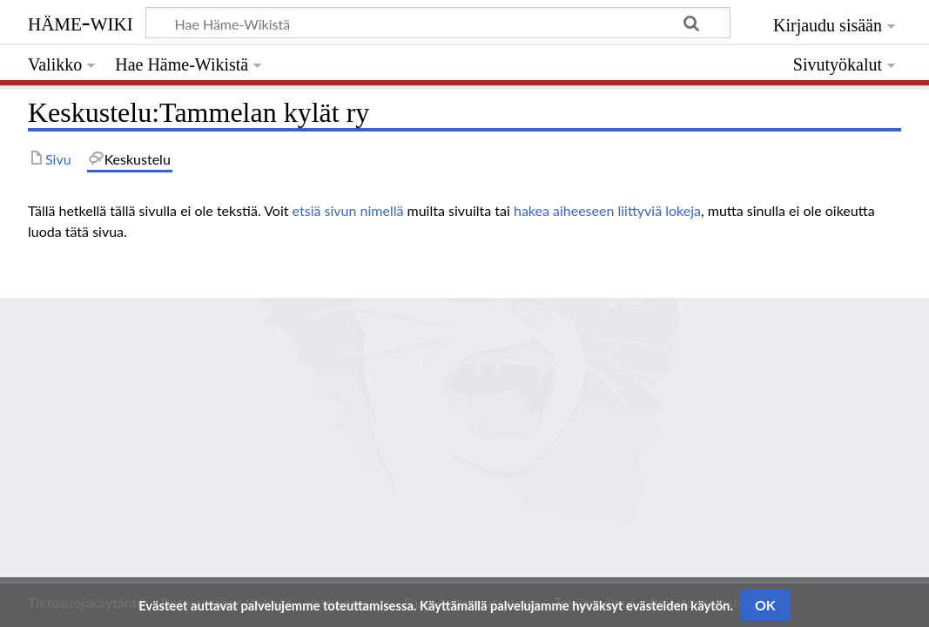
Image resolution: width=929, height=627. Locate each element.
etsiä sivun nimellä (348, 210)
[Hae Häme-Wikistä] (438, 22)
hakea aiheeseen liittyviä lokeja (607, 210)
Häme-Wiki (80, 22)
